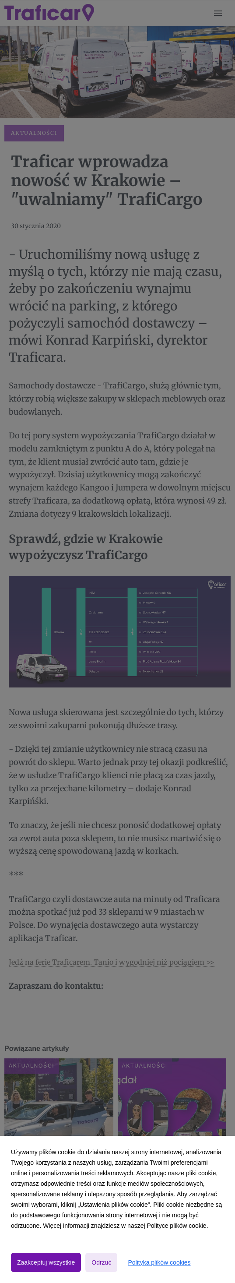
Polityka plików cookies (159, 1262)
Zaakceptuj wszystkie (46, 1262)
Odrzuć (101, 1262)
